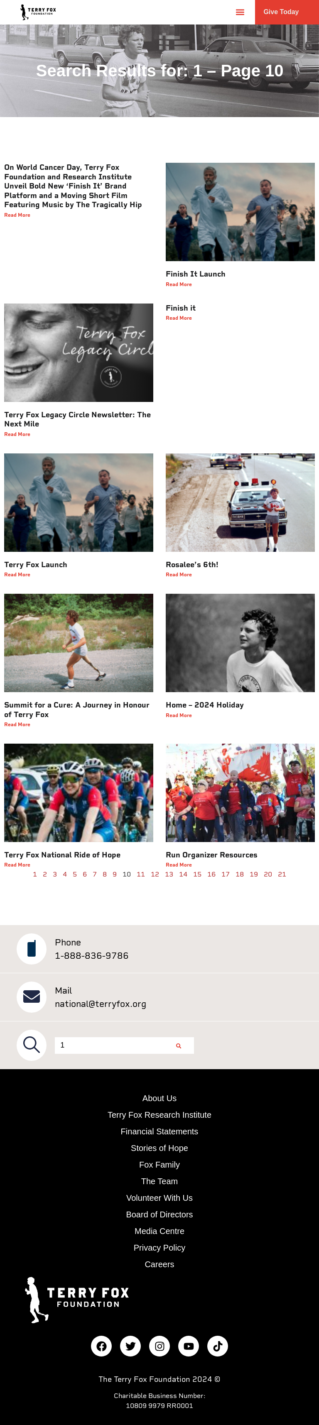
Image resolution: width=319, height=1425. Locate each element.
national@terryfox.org (100, 1004)
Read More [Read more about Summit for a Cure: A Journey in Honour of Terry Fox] (17, 724)
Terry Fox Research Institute (159, 1114)
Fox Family (159, 1164)
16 (211, 874)
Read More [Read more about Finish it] (179, 318)
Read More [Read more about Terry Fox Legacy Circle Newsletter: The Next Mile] (17, 434)
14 (183, 874)
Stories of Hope (159, 1148)
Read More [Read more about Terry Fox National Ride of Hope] (17, 865)
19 (254, 874)
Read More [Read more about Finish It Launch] (179, 284)
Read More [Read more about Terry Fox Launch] (17, 575)
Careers (159, 1264)
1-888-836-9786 (92, 955)
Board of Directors (159, 1214)
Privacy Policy (159, 1247)
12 (155, 874)
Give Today (281, 11)
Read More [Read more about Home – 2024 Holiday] (179, 715)
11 (141, 874)
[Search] (179, 1045)
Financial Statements (160, 1131)
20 (268, 874)
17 (225, 874)
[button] (240, 12)
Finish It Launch (196, 274)
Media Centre (159, 1231)
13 (169, 874)
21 (282, 874)
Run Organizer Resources (212, 854)
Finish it (181, 308)
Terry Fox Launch (35, 564)
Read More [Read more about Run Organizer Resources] (179, 865)
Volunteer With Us (159, 1197)
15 (197, 874)
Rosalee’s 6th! (192, 564)
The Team (159, 1181)
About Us (159, 1098)
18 (240, 874)
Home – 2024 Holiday (205, 705)
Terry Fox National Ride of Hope (62, 854)
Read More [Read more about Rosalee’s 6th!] (179, 575)
